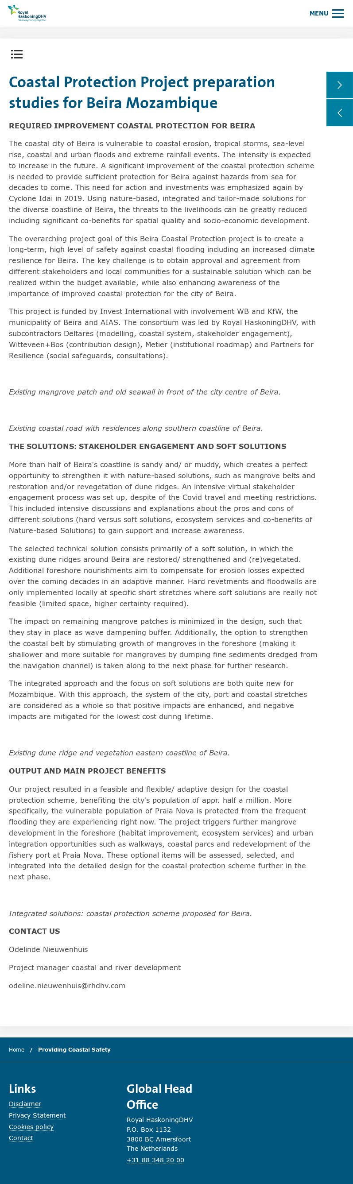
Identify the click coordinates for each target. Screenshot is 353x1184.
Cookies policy (31, 1126)
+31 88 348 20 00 (155, 1160)
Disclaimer (25, 1103)
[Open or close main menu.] (326, 13)
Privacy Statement (37, 1115)
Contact (21, 1137)
